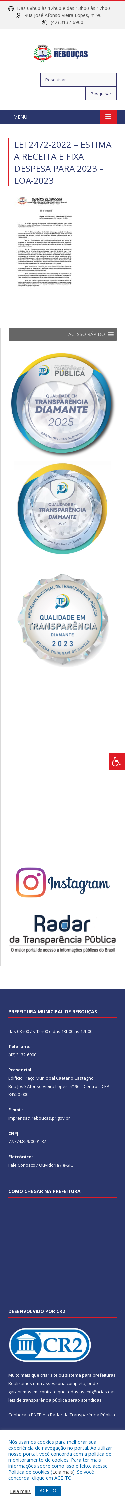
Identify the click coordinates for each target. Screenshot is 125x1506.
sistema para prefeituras (90, 1392)
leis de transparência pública (37, 1417)
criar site (49, 1392)
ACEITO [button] (48, 1490)
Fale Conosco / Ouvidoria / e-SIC (40, 1182)
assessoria (54, 1400)
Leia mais (62, 1472)
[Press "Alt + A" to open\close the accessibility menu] (117, 761)
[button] (86, 351)
